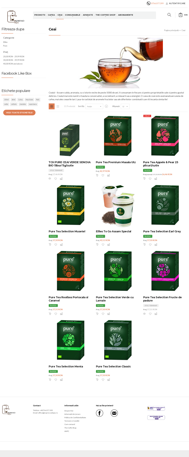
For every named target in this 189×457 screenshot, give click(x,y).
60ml (13, 99)
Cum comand (69, 424)
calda (6, 104)
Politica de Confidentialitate (75, 417)
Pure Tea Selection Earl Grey (162, 231)
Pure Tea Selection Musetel (67, 231)
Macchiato (29, 99)
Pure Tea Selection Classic (113, 366)
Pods (37, 99)
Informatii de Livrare (72, 414)
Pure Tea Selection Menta (66, 366)
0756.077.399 (157, 3)
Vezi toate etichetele (19, 112)
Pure (5, 46)
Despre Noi (68, 411)
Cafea (20, 99)
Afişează (116, 106)
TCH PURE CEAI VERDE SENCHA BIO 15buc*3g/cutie (70, 164)
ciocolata (23, 104)
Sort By (81, 106)
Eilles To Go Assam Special (113, 231)
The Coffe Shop (70, 428)
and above (12, 64)
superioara (33, 104)
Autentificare (177, 3)
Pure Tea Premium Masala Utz (116, 162)
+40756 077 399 (46, 410)
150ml (6, 99)
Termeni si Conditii (71, 421)
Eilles (5, 42)
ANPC (66, 431)
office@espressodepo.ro (48, 413)
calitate (14, 104)
